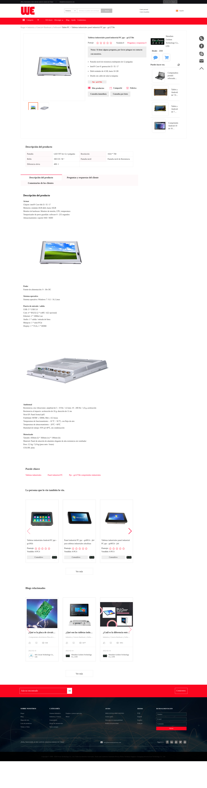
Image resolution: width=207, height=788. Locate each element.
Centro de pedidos (150, 18)
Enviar (164, 748)
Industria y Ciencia (34, 36)
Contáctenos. (110, 29)
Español (179, 16)
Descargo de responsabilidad (119, 736)
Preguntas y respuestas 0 (136, 52)
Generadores (49, 736)
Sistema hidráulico (52, 726)
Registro (159, 3)
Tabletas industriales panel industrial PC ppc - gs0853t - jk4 (115, 550)
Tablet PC (65, 36)
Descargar (76, 29)
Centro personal (150, 14)
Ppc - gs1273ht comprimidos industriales (85, 484)
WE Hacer (62, 29)
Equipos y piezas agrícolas (79, 726)
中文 (136, 726)
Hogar (23, 36)
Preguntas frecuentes (120, 726)
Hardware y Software (52, 36)
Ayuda (98, 29)
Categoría (51, 719)
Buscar (120, 16)
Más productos (96, 97)
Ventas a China (27, 746)
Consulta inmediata (98, 104)
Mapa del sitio (27, 736)
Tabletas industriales (33, 484)
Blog (89, 29)
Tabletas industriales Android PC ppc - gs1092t (42, 550)
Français (137, 741)
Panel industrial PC (55, 484)
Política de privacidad (116, 741)
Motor (70, 731)
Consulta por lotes (120, 104)
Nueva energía (50, 746)
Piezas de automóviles (53, 741)
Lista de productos (29, 741)
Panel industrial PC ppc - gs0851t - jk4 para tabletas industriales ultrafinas (79, 550)
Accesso (149, 3)
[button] (130, 540)
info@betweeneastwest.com (88, 3)
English (137, 731)
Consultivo (38, 566)
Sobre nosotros (32, 719)
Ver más (79, 580)
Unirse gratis (112, 731)
